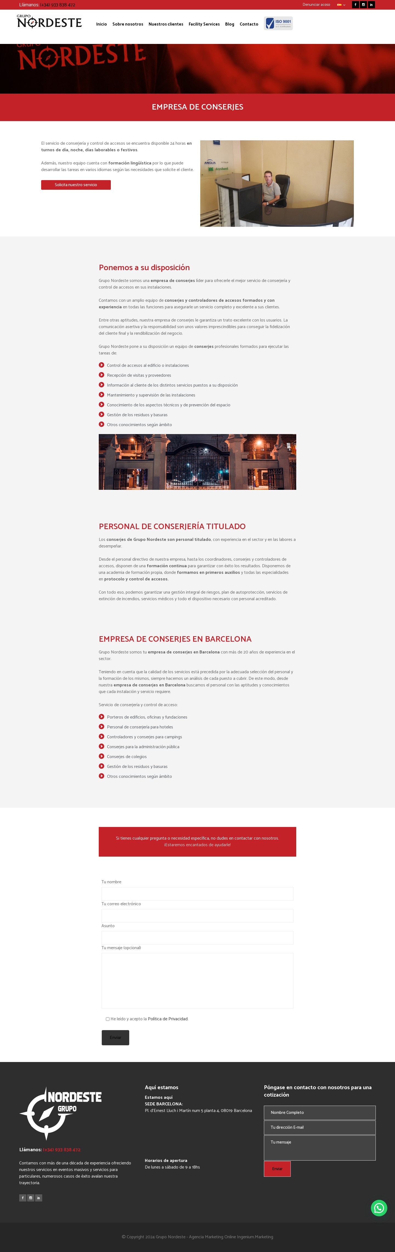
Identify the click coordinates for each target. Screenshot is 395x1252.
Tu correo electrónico (197, 911)
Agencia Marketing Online (212, 1237)
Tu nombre (197, 889)
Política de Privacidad (168, 1019)
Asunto (197, 933)
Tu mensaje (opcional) (197, 976)
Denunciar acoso (316, 5)
